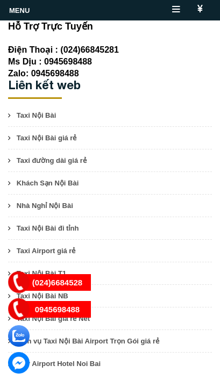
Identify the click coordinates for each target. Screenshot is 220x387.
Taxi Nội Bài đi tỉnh (48, 228)
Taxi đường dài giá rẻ (52, 160)
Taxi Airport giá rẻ (46, 251)
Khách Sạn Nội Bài (48, 183)
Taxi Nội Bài (36, 115)
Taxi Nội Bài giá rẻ (47, 138)
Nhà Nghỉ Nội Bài (45, 206)
